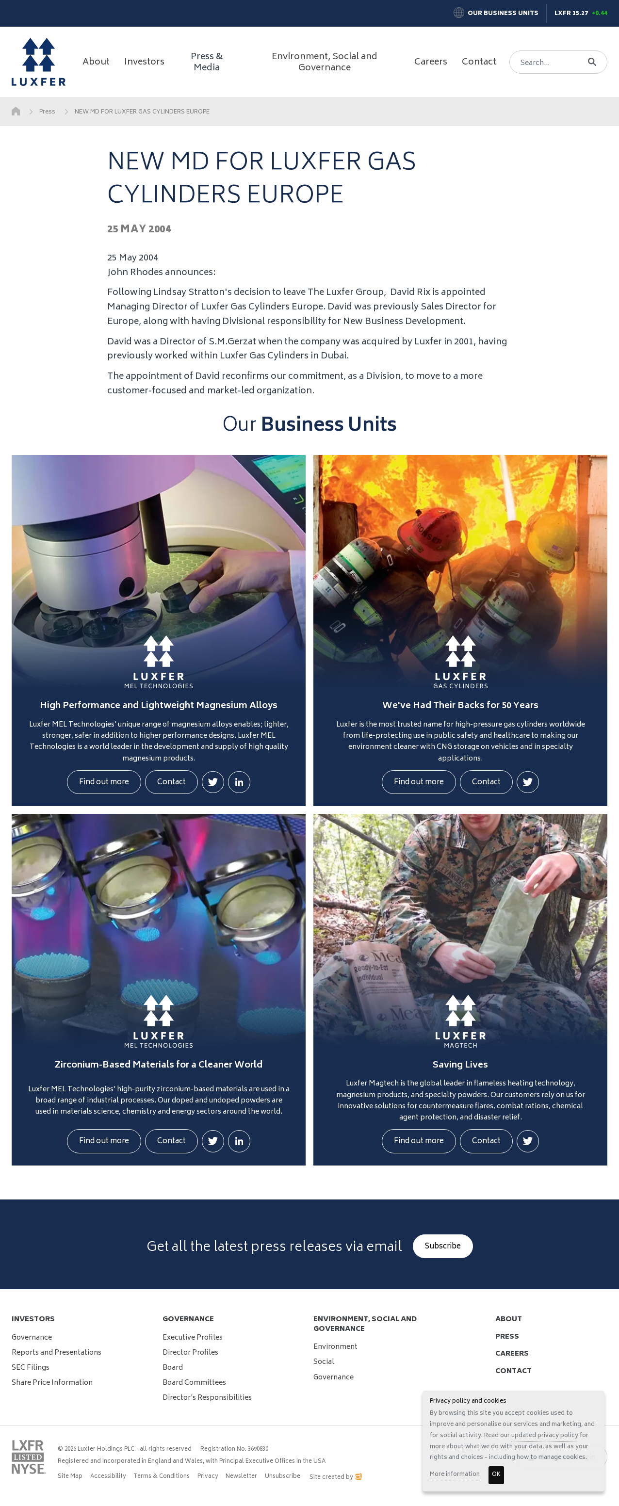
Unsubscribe (282, 1476)
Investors (33, 1319)
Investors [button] (144, 62)
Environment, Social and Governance (365, 1324)
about (508, 1319)
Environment (335, 1347)
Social (323, 1362)
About (96, 62)
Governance (32, 1338)
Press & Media (207, 63)
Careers (430, 62)
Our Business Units (503, 14)
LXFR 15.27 (571, 14)
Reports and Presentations (56, 1353)
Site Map (70, 1476)
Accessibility (108, 1476)
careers (512, 1354)
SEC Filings (30, 1368)
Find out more (104, 782)
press (507, 1337)
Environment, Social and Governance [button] (324, 63)
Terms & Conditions (161, 1476)
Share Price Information (52, 1383)
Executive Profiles (193, 1338)
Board (173, 1368)
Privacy (207, 1476)
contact (513, 1371)
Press (47, 112)
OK (496, 1475)
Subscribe (443, 1246)
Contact (479, 62)
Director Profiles (190, 1353)
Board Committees (194, 1383)
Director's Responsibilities (207, 1398)
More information (455, 1475)
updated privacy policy (544, 1436)
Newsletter (241, 1476)
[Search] (554, 62)
